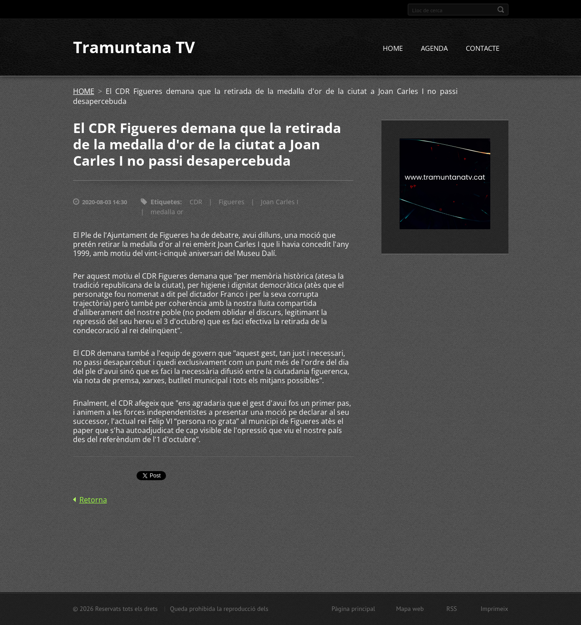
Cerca (501, 10)
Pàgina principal (353, 609)
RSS (451, 609)
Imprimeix (494, 609)
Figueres (231, 202)
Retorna (93, 500)
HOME (393, 48)
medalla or (167, 212)
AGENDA (434, 48)
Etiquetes (165, 202)
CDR (196, 202)
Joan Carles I (279, 202)
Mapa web (410, 609)
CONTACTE (482, 48)
